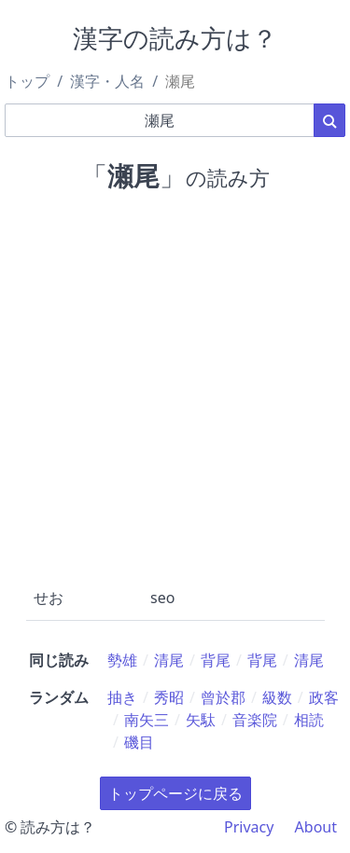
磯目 (139, 742)
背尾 (216, 660)
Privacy (248, 827)
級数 (277, 697)
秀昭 (169, 697)
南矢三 (146, 719)
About (316, 827)
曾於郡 (223, 697)
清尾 (169, 660)
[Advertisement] (175, 385)
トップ (27, 81)
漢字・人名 (107, 81)
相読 (309, 719)
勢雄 (122, 660)
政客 (324, 697)
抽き (122, 697)
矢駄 (201, 719)
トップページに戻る (175, 793)
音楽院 (254, 719)
